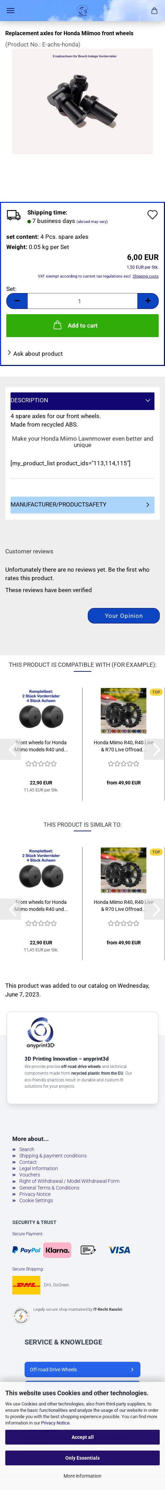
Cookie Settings (36, 1200)
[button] (16, 301)
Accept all (83, 1437)
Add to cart (75, 324)
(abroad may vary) (92, 221)
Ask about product (38, 353)
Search (26, 1149)
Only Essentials (82, 1458)
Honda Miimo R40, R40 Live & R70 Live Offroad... (123, 746)
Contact (28, 1162)
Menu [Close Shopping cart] (10, 10)
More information (82, 1476)
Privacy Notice (55, 1423)
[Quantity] (82, 301)
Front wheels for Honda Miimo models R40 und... (41, 746)
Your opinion (124, 615)
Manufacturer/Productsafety (58, 504)
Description (29, 400)
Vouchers (29, 1175)
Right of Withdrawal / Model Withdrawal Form (69, 1181)
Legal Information (38, 1168)
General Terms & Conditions (49, 1188)
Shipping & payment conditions (53, 1156)
